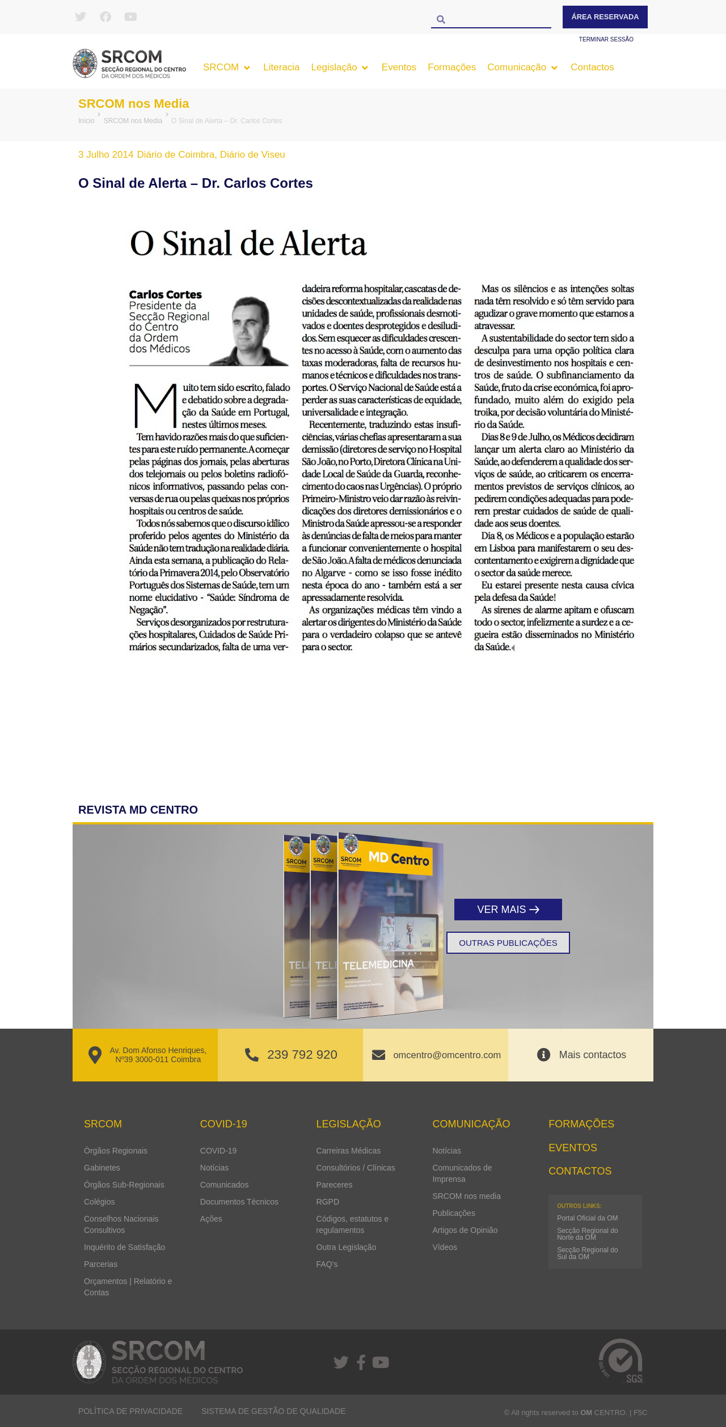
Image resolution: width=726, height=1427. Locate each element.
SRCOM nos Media (138, 103)
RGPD (327, 1201)
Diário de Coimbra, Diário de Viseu (211, 154)
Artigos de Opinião (464, 1229)
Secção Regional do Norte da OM (587, 1234)
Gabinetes (102, 1167)
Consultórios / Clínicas (355, 1167)
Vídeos (444, 1246)
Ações (211, 1218)
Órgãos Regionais (115, 1150)
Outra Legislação (346, 1246)
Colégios (99, 1201)
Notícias (214, 1167)
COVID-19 (218, 1150)
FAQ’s (327, 1263)
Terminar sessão (606, 39)
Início (86, 121)
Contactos (579, 1171)
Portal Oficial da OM (587, 1218)
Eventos (572, 1147)
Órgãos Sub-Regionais (124, 1184)
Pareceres (334, 1184)
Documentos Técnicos (239, 1201)
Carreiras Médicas (348, 1150)
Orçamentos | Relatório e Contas (128, 1286)
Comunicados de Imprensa (462, 1173)
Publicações (453, 1212)
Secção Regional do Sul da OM (587, 1253)
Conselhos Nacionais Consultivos (121, 1224)
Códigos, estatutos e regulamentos (352, 1224)
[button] (227, 67)
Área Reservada (605, 16)
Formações (581, 1124)
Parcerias (100, 1263)
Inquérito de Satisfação (124, 1246)
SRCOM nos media (466, 1195)
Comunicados (224, 1184)
